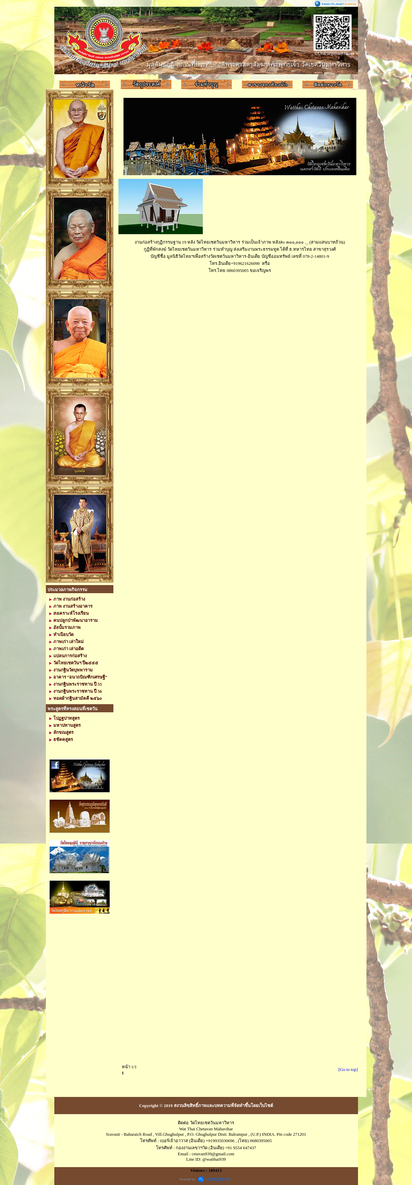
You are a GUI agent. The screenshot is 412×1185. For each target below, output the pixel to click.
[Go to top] (348, 1069)
